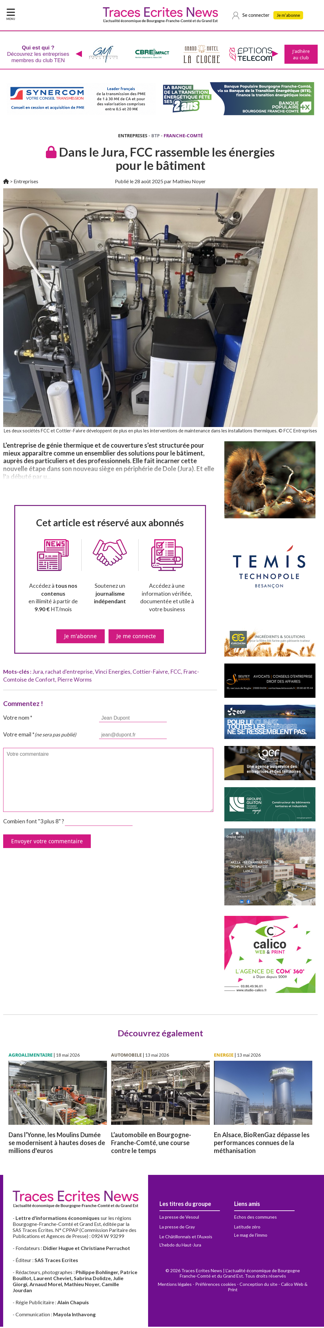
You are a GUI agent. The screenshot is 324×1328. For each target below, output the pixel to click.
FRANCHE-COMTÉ (183, 136)
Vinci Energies (112, 673)
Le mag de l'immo (250, 1236)
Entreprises (26, 182)
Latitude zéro (247, 1228)
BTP (155, 136)
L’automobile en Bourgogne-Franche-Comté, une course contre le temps (151, 1144)
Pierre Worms (74, 680)
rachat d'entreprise (69, 673)
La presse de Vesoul (179, 1218)
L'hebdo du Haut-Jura (180, 1246)
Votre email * (39, 735)
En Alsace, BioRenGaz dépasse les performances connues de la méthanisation (261, 1144)
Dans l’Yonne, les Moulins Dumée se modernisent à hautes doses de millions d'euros (57, 1144)
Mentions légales (175, 1285)
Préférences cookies (215, 1285)
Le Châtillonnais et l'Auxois (185, 1238)
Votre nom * (17, 719)
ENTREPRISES (132, 136)
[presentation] (78, 55)
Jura (37, 673)
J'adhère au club (300, 55)
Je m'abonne (289, 16)
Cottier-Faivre (150, 673)
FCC (175, 673)
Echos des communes (255, 1218)
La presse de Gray (177, 1228)
